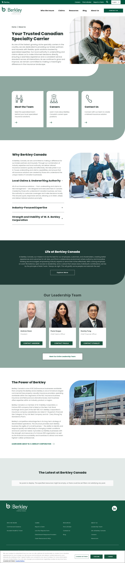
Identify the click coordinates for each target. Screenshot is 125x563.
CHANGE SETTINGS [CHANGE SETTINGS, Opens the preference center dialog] (82, 557)
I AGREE (110, 557)
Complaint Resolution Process (35, 544)
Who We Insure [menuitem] (47, 10)
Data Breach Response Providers (45, 527)
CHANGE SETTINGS (9, 561)
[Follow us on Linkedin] (114, 501)
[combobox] (116, 2)
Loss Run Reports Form (42, 524)
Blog (64, 527)
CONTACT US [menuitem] (113, 10)
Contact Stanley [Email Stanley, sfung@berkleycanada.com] (92, 343)
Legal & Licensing (12, 544)
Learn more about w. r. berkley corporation (31, 444)
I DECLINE (96, 557)
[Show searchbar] (107, 2)
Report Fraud (70, 544)
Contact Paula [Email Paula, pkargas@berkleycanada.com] (61, 343)
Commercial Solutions (14, 520)
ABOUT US (94, 516)
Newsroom (94, 531)
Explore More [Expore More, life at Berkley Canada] (62, 272)
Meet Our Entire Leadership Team (62, 356)
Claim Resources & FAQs (43, 531)
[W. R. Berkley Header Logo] (12, 10)
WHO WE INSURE (12, 516)
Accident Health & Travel (14, 524)
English (114, 2)
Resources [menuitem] (73, 10)
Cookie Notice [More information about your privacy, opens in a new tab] (19, 561)
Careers (77, 2)
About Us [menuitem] (95, 10)
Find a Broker (86, 2)
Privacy (22, 544)
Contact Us (66, 524)
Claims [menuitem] (61, 10)
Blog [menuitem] (85, 10)
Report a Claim (98, 2)
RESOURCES (67, 516)
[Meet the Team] (16, 122)
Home (14, 27)
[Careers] (51, 122)
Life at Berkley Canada (98, 524)
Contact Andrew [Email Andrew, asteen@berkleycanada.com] (31, 343)
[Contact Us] (86, 122)
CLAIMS (37, 516)
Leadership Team (96, 520)
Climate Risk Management (55, 544)
